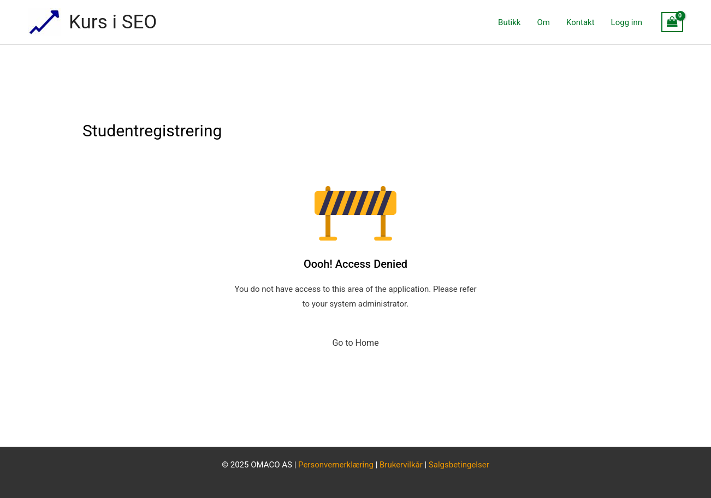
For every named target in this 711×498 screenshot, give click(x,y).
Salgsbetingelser (459, 465)
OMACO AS (271, 465)
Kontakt (580, 22)
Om (543, 22)
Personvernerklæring (336, 465)
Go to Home (355, 343)
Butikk (509, 22)
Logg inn (626, 22)
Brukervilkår (402, 465)
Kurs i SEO (113, 22)
